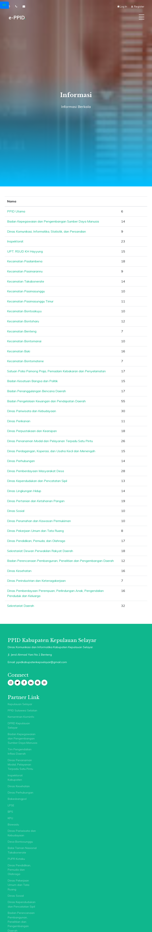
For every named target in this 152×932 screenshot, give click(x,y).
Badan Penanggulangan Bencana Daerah (36, 391)
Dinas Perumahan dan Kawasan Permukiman (39, 521)
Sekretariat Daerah (20, 606)
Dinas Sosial (15, 511)
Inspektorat (15, 241)
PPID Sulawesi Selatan (22, 710)
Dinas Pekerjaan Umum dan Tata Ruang (35, 531)
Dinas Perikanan (18, 421)
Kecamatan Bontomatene (25, 361)
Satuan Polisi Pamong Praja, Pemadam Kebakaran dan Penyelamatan (56, 371)
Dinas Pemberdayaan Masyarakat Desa (35, 471)
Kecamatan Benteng (21, 331)
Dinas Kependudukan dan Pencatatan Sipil (37, 481)
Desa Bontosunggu (20, 841)
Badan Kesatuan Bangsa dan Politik (32, 381)
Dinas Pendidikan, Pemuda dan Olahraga (19, 870)
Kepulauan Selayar (20, 704)
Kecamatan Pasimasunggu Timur (30, 301)
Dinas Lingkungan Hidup (24, 491)
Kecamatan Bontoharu (23, 321)
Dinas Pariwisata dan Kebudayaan (31, 411)
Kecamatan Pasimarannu (25, 271)
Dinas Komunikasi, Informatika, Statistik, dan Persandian (46, 231)
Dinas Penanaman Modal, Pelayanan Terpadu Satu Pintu (20, 764)
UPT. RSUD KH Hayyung (25, 251)
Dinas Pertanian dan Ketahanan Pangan (36, 501)
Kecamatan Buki (18, 351)
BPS (10, 811)
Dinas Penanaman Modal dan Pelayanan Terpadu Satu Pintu (50, 441)
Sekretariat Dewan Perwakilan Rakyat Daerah (40, 551)
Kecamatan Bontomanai (24, 341)
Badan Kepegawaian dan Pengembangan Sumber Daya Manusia (53, 221)
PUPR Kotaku (16, 859)
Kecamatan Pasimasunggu (26, 291)
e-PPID (17, 18)
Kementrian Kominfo (21, 717)
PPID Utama (16, 211)
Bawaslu (13, 824)
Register (137, 6)
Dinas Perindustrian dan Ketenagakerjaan (36, 581)
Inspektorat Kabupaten (15, 777)
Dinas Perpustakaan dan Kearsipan (32, 431)
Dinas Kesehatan (19, 571)
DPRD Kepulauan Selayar (19, 725)
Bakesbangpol (17, 799)
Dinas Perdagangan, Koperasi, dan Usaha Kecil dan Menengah (51, 451)
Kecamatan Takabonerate (25, 281)
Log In (123, 6)
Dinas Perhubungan (21, 461)
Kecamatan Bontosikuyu (24, 311)
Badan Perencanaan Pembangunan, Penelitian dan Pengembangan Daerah (60, 561)
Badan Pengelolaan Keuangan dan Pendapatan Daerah (46, 401)
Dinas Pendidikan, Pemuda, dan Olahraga (36, 541)
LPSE (11, 805)
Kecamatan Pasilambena (24, 261)
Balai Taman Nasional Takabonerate (22, 850)
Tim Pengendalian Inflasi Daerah (19, 751)
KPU (10, 818)
